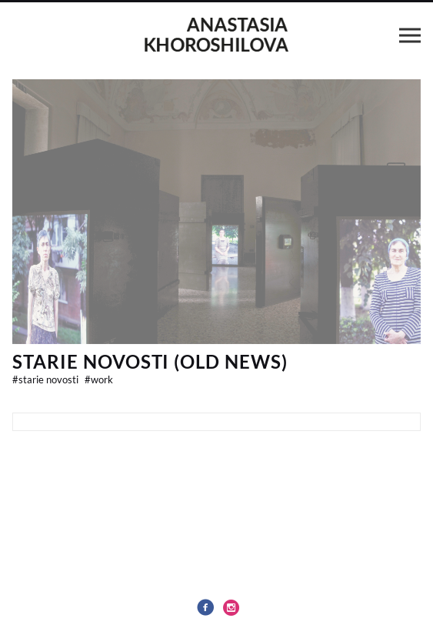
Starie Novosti (46, 379)
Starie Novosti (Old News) (150, 361)
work (99, 379)
